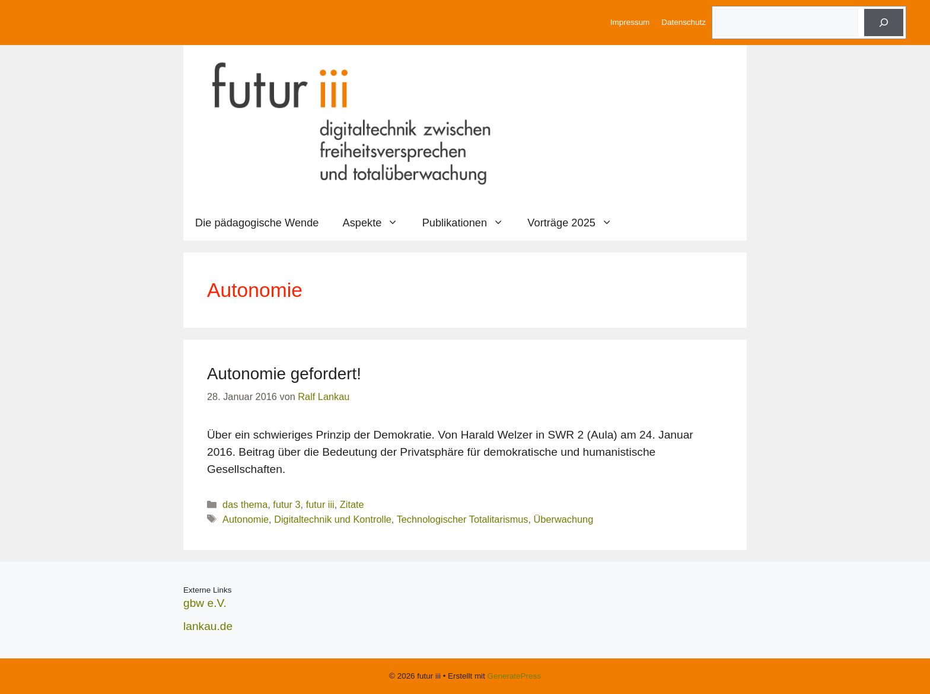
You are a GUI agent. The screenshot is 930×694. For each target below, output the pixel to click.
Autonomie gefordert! (284, 373)
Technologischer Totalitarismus (462, 519)
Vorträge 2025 (575, 223)
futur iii (320, 504)
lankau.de (207, 626)
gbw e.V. (205, 603)
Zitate (352, 504)
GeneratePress (514, 675)
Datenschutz (683, 22)
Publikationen (469, 223)
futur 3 (286, 504)
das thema (244, 504)
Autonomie (245, 519)
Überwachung (564, 519)
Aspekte (376, 223)
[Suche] (883, 22)
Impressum (629, 22)
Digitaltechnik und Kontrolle (332, 519)
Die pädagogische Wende (257, 222)
